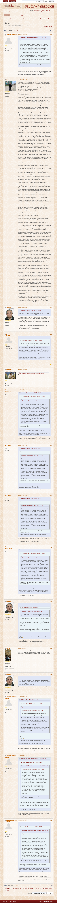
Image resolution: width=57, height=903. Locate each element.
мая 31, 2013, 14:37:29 (22, 674)
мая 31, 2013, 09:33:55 (22, 495)
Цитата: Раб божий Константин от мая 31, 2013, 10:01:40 (33, 758)
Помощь (40, 901)
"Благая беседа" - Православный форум (13, 6)
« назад (46, 26)
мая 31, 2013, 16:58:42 (22, 696)
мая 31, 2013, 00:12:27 (22, 79)
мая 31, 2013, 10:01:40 (22, 546)
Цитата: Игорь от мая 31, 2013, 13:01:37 (29, 677)
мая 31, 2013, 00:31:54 (22, 307)
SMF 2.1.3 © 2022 (6, 901)
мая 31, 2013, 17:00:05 (22, 755)
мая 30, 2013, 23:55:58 (22, 34)
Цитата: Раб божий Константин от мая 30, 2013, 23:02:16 (33, 37)
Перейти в (29, 893)
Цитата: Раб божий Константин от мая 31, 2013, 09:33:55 (33, 823)
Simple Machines (13, 901)
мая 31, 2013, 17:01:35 (22, 820)
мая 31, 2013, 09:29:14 (22, 445)
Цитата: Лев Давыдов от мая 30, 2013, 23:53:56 (31, 392)
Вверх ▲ (52, 901)
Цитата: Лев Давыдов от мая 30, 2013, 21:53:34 (32, 41)
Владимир (9, 79)
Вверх (5, 885)
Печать (51, 30)
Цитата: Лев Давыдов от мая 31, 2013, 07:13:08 (31, 604)
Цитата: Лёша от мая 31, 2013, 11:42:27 (29, 699)
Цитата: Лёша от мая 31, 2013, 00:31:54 (29, 337)
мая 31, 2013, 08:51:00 (22, 369)
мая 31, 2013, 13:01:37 (22, 648)
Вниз (5, 30)
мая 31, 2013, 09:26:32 (22, 389)
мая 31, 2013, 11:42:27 (22, 601)
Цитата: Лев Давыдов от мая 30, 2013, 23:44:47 (31, 310)
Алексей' (9, 307)
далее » (50, 26)
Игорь (8, 648)
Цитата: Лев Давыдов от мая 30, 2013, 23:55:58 (31, 549)
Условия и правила (46, 901)
